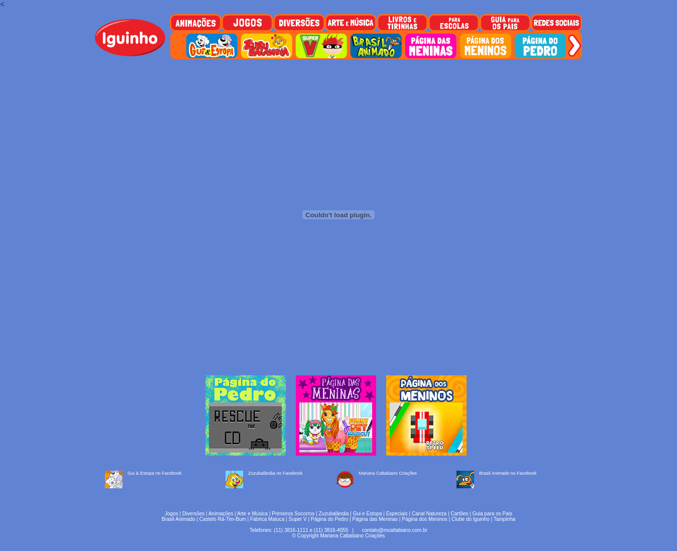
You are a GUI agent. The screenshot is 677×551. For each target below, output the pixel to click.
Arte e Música (252, 513)
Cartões (459, 513)
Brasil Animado (178, 519)
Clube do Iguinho (471, 519)
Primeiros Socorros (293, 513)
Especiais (397, 513)
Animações (220, 513)
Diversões (193, 513)
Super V (298, 519)
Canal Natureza (429, 513)
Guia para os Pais (492, 513)
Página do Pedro (330, 519)
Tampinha (504, 519)
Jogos (171, 513)
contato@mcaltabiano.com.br (394, 530)
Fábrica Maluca (267, 519)
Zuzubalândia (334, 513)
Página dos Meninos (424, 519)
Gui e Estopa (367, 513)
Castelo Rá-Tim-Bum (222, 519)
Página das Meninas (375, 519)
